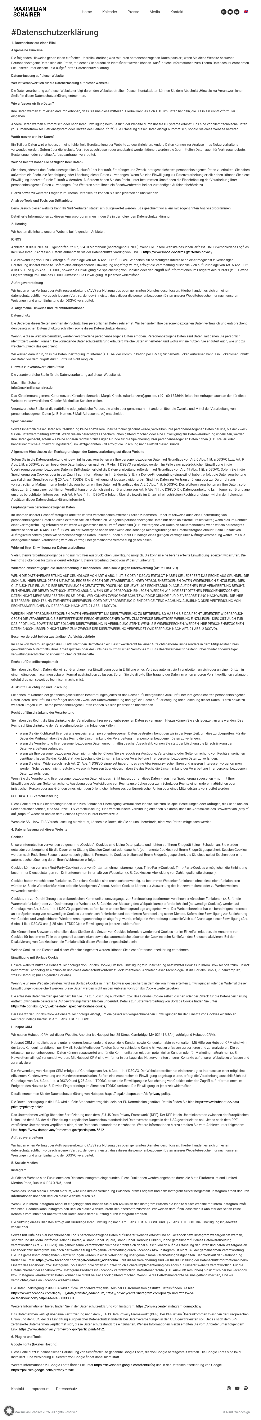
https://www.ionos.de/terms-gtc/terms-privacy (177, 252)
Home (87, 12)
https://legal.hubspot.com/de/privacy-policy (137, 1094)
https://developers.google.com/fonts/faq (124, 1365)
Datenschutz (66, 1389)
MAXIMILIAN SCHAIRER (29, 12)
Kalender (109, 12)
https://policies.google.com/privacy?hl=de (42, 1370)
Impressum (40, 1389)
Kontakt (176, 12)
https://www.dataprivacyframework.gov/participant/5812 (61, 1130)
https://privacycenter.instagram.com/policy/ (138, 1293)
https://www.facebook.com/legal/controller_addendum (77, 1260)
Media (155, 12)
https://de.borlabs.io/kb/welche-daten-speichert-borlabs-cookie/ (59, 1006)
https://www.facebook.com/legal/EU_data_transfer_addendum (57, 1293)
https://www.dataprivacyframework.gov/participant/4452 (61, 1329)
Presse (133, 12)
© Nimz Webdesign (236, 1412)
